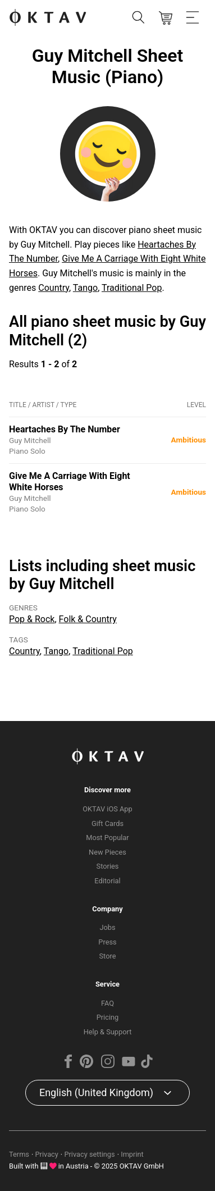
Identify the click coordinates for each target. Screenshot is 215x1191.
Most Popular (107, 837)
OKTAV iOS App (107, 809)
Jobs (107, 927)
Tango (85, 287)
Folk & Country (88, 619)
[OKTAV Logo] (47, 18)
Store (107, 956)
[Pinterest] (86, 1065)
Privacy (46, 1154)
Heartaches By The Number (64, 429)
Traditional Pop (132, 287)
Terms (19, 1154)
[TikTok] (146, 1065)
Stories (108, 866)
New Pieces (107, 852)
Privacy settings (89, 1154)
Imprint (132, 1154)
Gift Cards (107, 823)
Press (107, 942)
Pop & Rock (31, 619)
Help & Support (108, 1032)
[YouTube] (128, 1065)
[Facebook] (68, 1065)
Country (53, 287)
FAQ (107, 1003)
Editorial (107, 881)
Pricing (108, 1017)
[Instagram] (107, 1065)
